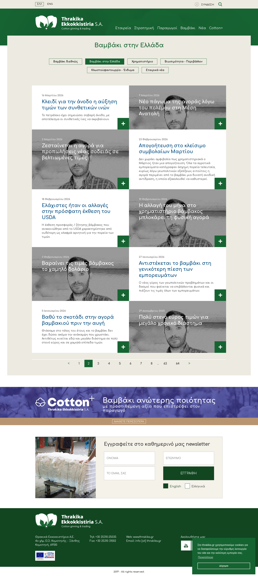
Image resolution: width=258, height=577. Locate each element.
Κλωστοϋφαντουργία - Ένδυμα (112, 70)
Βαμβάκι (188, 28)
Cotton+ (216, 28)
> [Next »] (189, 363)
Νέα (202, 28)
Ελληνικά (198, 486)
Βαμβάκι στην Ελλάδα (105, 61)
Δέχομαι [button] (223, 565)
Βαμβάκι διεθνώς (65, 61)
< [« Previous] (69, 363)
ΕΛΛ (39, 4)
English (175, 486)
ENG (50, 4)
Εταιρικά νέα (155, 70)
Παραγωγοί (167, 28)
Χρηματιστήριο (142, 61)
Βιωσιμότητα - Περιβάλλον (183, 61)
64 (178, 363)
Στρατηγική (144, 28)
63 (165, 363)
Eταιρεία (123, 28)
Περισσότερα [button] (205, 557)
